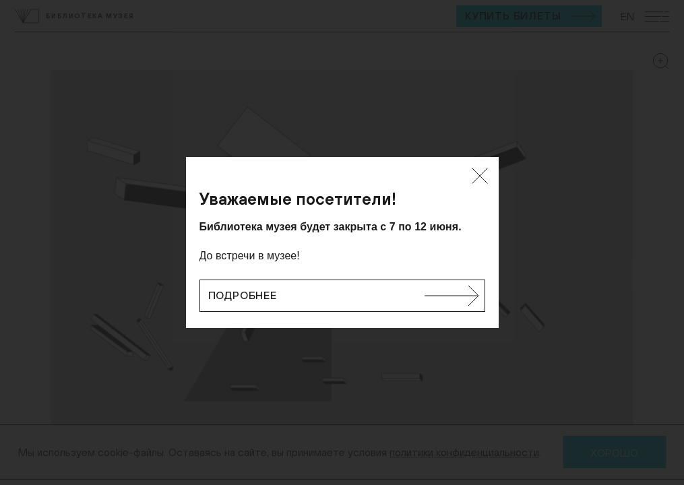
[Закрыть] (480, 176)
